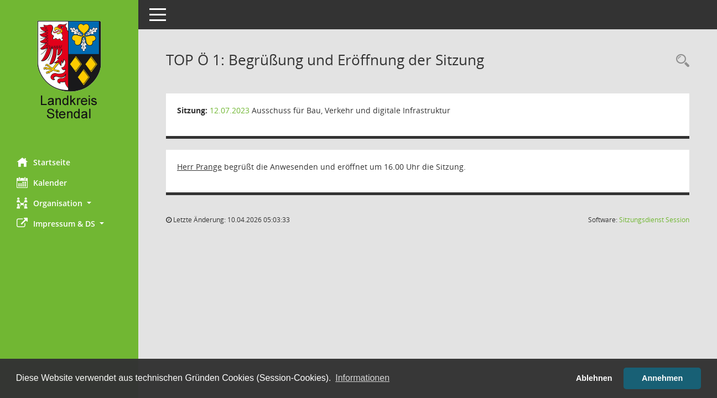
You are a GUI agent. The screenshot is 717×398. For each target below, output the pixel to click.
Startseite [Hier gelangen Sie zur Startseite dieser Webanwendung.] (43, 161)
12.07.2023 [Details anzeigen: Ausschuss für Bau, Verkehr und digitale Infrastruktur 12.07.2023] (230, 110)
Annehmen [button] (662, 378)
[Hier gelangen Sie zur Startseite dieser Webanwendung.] (69, 74)
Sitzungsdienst (654, 219)
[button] (69, 203)
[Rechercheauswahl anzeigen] (680, 61)
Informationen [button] (362, 378)
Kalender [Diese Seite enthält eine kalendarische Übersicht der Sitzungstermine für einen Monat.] (42, 182)
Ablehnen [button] (594, 378)
